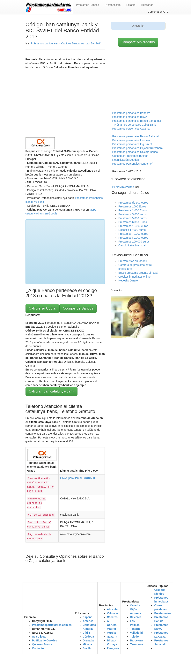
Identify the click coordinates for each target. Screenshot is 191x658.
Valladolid (136, 632)
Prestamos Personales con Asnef (132, 163)
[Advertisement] (65, 102)
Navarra (112, 636)
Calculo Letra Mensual (131, 245)
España (87, 617)
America (88, 621)
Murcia (111, 632)
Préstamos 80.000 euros (133, 237)
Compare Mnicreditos (138, 42)
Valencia (112, 613)
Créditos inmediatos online (134, 276)
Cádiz (86, 632)
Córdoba (88, 636)
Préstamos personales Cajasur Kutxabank (137, 148)
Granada (88, 640)
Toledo (134, 636)
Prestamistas (113, 4)
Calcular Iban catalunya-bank (51, 391)
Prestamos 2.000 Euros (132, 210)
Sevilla (87, 648)
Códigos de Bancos (78, 308)
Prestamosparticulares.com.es (52, 624)
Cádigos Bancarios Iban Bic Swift (81, 43)
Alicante (112, 609)
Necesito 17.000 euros (132, 229)
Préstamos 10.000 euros (133, 226)
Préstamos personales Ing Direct (132, 144)
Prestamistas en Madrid (132, 261)
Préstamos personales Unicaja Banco (135, 151)
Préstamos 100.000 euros (134, 241)
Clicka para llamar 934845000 (78, 478)
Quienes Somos (42, 644)
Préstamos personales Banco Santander (136, 120)
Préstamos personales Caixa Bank (135, 124)
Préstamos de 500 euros (133, 202)
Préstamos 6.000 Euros (132, 222)
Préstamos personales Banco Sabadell (135, 136)
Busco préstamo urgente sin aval (138, 272)
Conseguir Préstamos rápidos (130, 155)
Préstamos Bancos (87, 4)
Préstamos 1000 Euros (132, 206)
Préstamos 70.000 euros (133, 233)
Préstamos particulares (45, 43)
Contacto (38, 648)
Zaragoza (113, 648)
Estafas (131, 4)
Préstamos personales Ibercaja (131, 140)
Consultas (89, 624)
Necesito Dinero (128, 280)
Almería (88, 628)
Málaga (87, 644)
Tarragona (136, 644)
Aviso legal (39, 636)
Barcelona (136, 640)
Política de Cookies (44, 640)
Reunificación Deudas (125, 159)
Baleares (135, 617)
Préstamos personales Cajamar (131, 128)
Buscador (147, 4)
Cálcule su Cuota (42, 308)
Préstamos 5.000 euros (132, 218)
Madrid (111, 628)
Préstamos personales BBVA (129, 116)
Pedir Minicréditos (123, 187)
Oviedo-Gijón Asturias (135, 609)
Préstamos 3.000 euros (132, 214)
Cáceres (112, 617)
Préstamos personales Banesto (131, 113)
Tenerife (135, 628)
